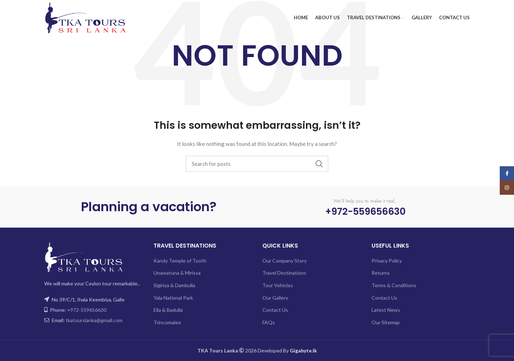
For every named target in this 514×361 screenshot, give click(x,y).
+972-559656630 (86, 310)
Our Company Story (284, 261)
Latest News (386, 310)
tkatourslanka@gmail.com (94, 320)
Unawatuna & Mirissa (177, 273)
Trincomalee (167, 322)
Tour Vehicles (277, 285)
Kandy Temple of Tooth (179, 261)
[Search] (257, 164)
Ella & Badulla (168, 310)
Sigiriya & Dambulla (174, 285)
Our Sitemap (386, 322)
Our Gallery (275, 298)
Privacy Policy (387, 261)
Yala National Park (173, 298)
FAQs (268, 322)
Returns (381, 273)
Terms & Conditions (394, 285)
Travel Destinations (284, 273)
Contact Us (275, 310)
